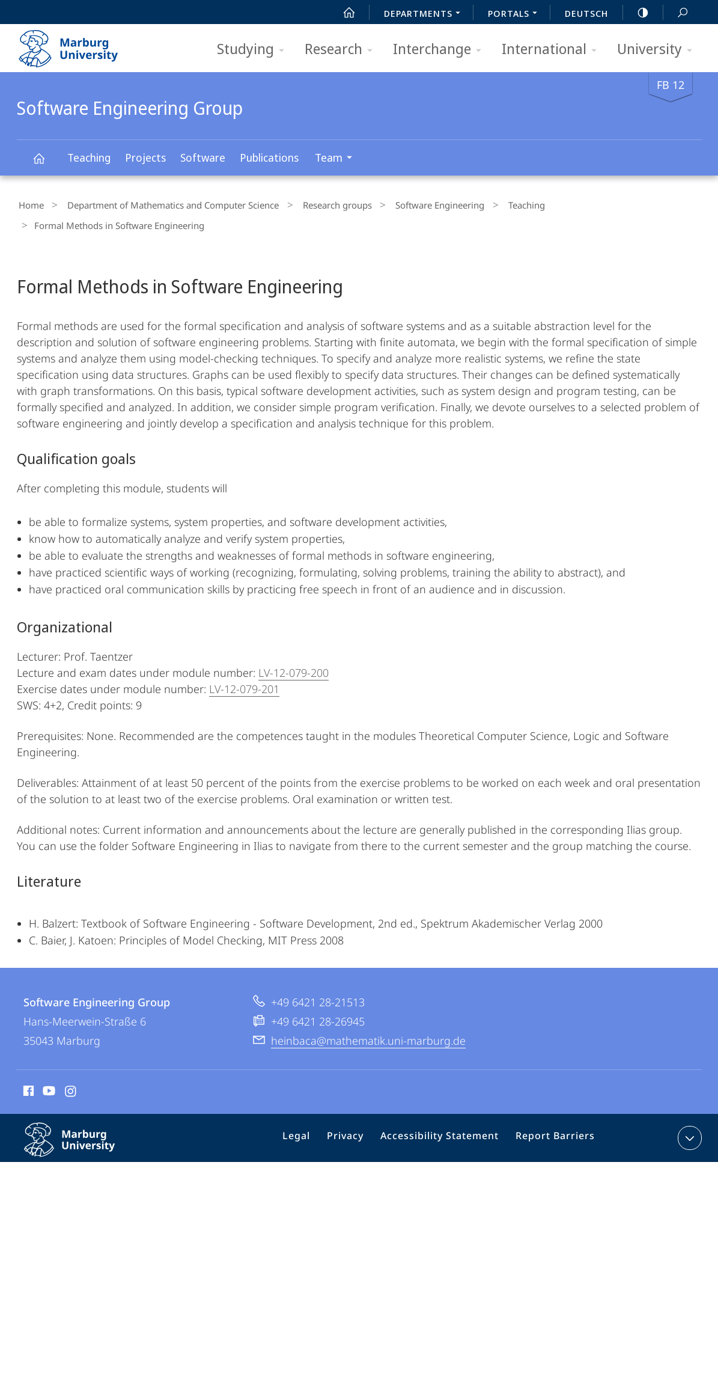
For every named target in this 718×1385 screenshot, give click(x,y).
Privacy (356, 1116)
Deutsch (586, 13)
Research (342, 49)
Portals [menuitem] (516, 14)
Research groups (319, 204)
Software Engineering (414, 204)
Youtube (47, 1068)
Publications (269, 157)
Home (29, 204)
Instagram (71, 1068)
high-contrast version (636, 12)
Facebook (27, 1068)
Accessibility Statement (444, 1116)
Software (202, 157)
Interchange (441, 49)
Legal (312, 1116)
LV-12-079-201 (244, 665)
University (658, 49)
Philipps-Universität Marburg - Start (81, 44)
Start (342, 12)
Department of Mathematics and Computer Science (163, 204)
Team (337, 159)
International (553, 49)
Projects (145, 157)
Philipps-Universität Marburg (82, 1125)
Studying (254, 49)
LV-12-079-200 (293, 648)
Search (676, 13)
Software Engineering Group (45, 164)
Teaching (89, 157)
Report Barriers (551, 1116)
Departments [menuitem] (425, 14)
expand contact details (688, 1114)
